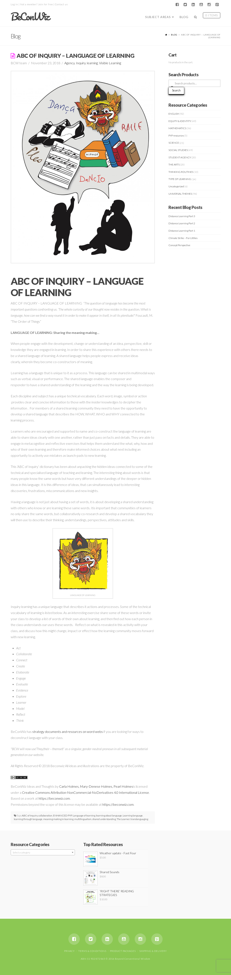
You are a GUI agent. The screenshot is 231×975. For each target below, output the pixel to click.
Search (176, 90)
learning (92, 63)
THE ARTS (174, 164)
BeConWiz (30, 16)
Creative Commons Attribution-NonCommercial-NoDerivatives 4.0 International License (85, 792)
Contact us (61, 4)
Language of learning (84, 815)
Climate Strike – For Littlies (182, 238)
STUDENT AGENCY (179, 157)
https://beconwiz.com (54, 798)
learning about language (109, 815)
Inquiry (81, 63)
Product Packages (123, 951)
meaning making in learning (58, 819)
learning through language (28, 819)
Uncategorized (176, 186)
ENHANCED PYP (62, 815)
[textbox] (43, 853)
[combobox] (43, 852)
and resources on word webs (82, 732)
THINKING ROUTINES (180, 171)
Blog (174, 34)
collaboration (45, 815)
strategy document (46, 732)
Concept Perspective (179, 245)
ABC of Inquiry (30, 815)
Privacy (69, 951)
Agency (69, 63)
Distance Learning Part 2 (181, 223)
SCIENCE (173, 142)
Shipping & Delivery (153, 951)
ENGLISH (173, 113)
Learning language (133, 815)
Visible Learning (110, 63)
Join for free (45, 4)
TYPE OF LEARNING (179, 179)
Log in (14, 4)
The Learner (123, 819)
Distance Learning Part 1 (181, 230)
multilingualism (82, 819)
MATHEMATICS (177, 128)
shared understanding (104, 819)
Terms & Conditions (92, 951)
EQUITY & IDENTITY (179, 121)
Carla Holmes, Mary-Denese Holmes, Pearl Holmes (96, 786)
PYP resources (176, 135)
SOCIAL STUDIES (178, 150)
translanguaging (139, 819)
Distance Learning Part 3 (181, 216)
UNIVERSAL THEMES (180, 193)
